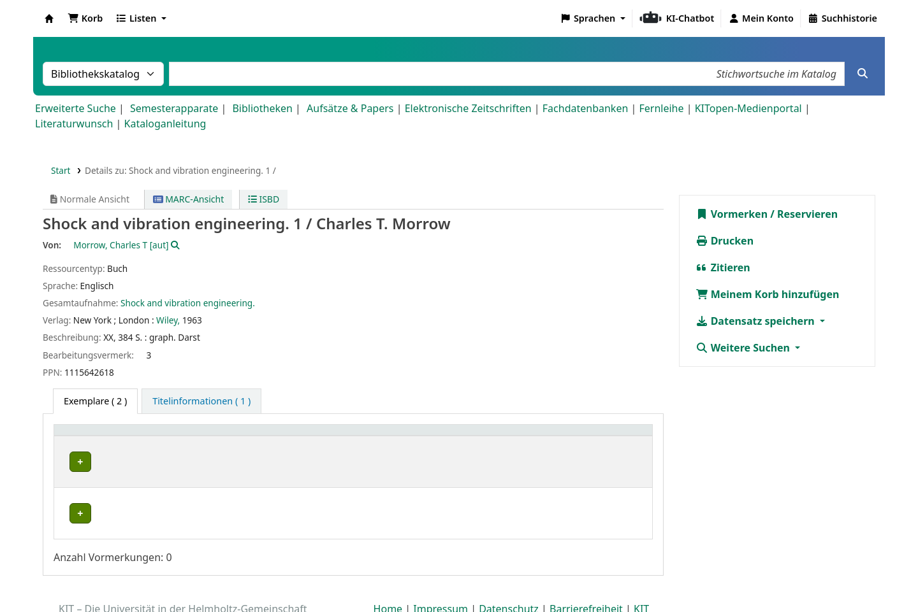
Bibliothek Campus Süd (114, 490)
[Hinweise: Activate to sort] (601, 436)
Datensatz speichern (756, 321)
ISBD (263, 199)
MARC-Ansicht (188, 199)
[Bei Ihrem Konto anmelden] (761, 18)
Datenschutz (509, 576)
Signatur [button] (398, 437)
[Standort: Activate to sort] (293, 436)
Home (388, 576)
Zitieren (723, 267)
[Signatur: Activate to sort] (422, 436)
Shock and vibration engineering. (187, 303)
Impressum (440, 576)
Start (61, 170)
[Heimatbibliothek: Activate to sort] (133, 436)
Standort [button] (238, 437)
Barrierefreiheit (586, 576)
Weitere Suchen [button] (744, 348)
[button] (85, 18)
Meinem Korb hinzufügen (768, 294)
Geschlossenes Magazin (266, 490)
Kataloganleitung (165, 124)
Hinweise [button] (578, 437)
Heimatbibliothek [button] (99, 437)
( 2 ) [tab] (95, 401)
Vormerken (732, 214)
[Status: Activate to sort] (510, 436)
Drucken (725, 241)
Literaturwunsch (74, 124)
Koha (49, 18)
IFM (73, 461)
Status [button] (490, 437)
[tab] (201, 401)
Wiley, (168, 320)
